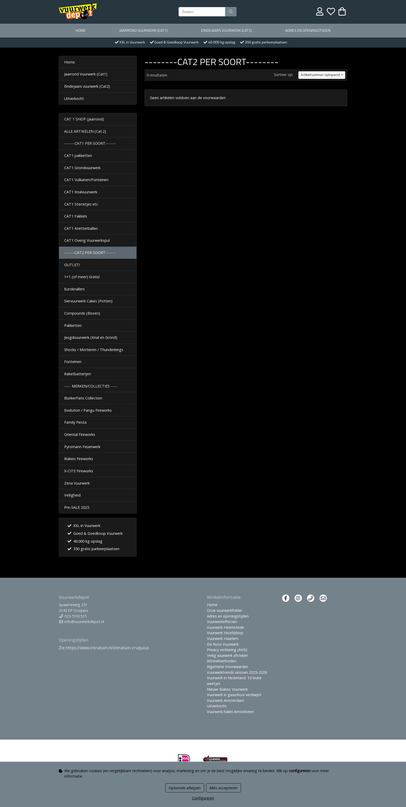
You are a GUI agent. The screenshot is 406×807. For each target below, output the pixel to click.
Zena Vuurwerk (77, 483)
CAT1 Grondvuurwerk (82, 167)
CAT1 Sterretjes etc (81, 204)
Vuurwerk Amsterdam (225, 700)
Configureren (203, 798)
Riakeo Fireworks (78, 458)
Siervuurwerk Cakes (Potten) (88, 300)
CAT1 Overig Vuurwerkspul (87, 240)
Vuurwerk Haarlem (222, 638)
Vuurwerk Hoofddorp (225, 632)
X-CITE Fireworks (78, 470)
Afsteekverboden (221, 660)
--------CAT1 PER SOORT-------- (90, 143)
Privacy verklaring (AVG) (227, 649)
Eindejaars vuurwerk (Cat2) (226, 30)
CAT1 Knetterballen (81, 228)
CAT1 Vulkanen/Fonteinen (86, 179)
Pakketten (73, 325)
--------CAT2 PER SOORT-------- (90, 252)
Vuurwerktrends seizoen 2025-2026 (237, 672)
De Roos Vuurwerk (223, 644)
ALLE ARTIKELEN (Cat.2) (85, 131)
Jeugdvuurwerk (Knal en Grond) (90, 337)
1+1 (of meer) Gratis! (82, 276)
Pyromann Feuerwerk (82, 446)
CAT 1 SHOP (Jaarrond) (84, 119)
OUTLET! (72, 264)
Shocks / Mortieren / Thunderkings (93, 349)
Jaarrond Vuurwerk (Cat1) (143, 30)
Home (80, 30)
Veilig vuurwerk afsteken (227, 655)
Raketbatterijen (77, 373)
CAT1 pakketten (78, 155)
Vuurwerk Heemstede (225, 627)
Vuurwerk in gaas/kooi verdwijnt (234, 694)
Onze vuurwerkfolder (224, 610)
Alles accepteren (223, 787)
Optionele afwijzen (185, 787)
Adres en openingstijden (307, 30)
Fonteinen (72, 361)
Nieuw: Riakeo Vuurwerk (227, 689)
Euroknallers (74, 289)
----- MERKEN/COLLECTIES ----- (90, 386)
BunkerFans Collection (83, 398)
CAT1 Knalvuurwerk (80, 191)
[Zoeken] (202, 11)
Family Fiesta (75, 422)
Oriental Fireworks (79, 434)
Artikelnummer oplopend (320, 75)
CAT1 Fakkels (75, 216)
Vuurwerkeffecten (222, 621)
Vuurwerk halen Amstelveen (230, 711)
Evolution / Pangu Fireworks (88, 410)
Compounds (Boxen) (82, 313)
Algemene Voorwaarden (227, 666)
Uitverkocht (74, 98)
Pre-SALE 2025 (76, 507)
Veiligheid (72, 495)
